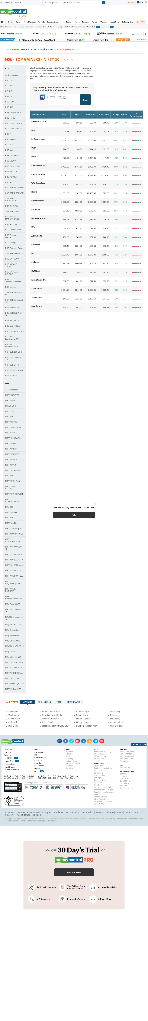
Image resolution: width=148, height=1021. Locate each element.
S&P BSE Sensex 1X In (14, 293)
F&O (66, 27)
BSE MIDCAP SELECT (11, 265)
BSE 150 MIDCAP (13, 326)
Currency (108, 27)
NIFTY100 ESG (12, 678)
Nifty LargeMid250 (13, 641)
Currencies (11, 758)
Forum (95, 22)
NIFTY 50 (9, 411)
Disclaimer (59, 812)
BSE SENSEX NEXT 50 (14, 314)
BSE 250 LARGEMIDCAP (12, 338)
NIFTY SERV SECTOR (11, 487)
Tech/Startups (29, 22)
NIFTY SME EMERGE (10, 590)
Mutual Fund (39, 750)
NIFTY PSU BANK (13, 481)
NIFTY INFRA (11, 449)
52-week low (82, 715)
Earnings (59, 27)
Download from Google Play (33, 787)
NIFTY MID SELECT (14, 662)
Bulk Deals (13, 726)
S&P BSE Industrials (14, 253)
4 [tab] (141, 34)
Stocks (68, 756)
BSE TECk (10, 96)
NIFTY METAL (11, 518)
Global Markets (6, 27)
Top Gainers (14, 711)
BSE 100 (9, 80)
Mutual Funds (66, 22)
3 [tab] (138, 34)
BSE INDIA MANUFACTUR (12, 218)
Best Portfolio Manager (103, 790)
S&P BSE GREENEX (14, 193)
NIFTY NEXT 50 (12, 395)
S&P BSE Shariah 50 (14, 188)
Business (69, 751)
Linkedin (83, 741)
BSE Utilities (10, 287)
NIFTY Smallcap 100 (14, 528)
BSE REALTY (11, 171)
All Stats (51, 27)
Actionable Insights (103, 887)
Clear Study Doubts (102, 799)
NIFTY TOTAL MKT (13, 667)
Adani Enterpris (38, 165)
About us (8, 812)
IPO (44, 27)
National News (100, 780)
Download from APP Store (54, 787)
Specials (19, 2)
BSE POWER (11, 177)
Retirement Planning (102, 751)
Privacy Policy (72, 812)
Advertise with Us (35, 812)
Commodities (52, 22)
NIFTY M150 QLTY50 (14, 684)
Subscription (128, 22)
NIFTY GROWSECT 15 (14, 548)
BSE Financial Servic (14, 248)
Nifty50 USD (10, 406)
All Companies (11, 75)
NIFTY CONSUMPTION (12, 540)
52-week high (82, 711)
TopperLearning (100, 797)
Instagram (77, 741)
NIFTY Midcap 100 (13, 427)
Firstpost (123, 776)
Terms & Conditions (104, 812)
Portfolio (41, 22)
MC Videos (98, 782)
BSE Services (11, 375)
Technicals (44, 702)
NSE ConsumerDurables (13, 597)
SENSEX (9, 91)
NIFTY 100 (10, 433)
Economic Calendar (34, 27)
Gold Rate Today (100, 771)
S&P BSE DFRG (12, 365)
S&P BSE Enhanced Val (14, 301)
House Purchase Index (103, 787)
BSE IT (8, 134)
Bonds (96, 794)
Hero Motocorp (38, 218)
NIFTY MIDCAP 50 (13, 438)
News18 (123, 774)
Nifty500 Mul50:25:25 (14, 646)
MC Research (39, 899)
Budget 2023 (39, 760)
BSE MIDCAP (11, 161)
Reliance (35, 262)
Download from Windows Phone (76, 787)
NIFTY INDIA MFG (13, 689)
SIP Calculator (100, 756)
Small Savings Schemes (104, 792)
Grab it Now (74, 872)
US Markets (93, 27)
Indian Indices (19, 27)
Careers (119, 812)
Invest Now (114, 22)
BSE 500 (9, 107)
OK (74, 514)
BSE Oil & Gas (11, 155)
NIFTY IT (9, 416)
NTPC (33, 130)
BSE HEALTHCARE (14, 123)
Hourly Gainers (83, 719)
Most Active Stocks (51, 711)
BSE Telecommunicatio (13, 280)
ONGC (33, 148)
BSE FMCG (10, 118)
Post (85, 100)
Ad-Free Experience (42, 887)
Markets (9, 22)
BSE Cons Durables (14, 129)
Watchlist (8, 755)
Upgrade (131, 2)
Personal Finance (82, 22)
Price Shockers (49, 722)
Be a (23, 16)
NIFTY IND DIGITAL (14, 673)
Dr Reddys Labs (38, 139)
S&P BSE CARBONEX (10, 199)
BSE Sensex (39, 766)
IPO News (70, 766)
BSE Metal (9, 150)
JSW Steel (35, 271)
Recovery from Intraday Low (55, 726)
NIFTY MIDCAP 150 (14, 560)
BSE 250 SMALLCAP (14, 331)
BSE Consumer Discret (12, 236)
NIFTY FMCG (11, 459)
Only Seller (13, 722)
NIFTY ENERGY (12, 454)
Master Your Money (127, 751)
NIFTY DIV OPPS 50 (14, 534)
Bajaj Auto (36, 209)
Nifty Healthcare (12, 635)
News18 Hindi (125, 781)
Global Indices (116, 726)
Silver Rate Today (101, 773)
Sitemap (26, 815)
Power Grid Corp (38, 121)
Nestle (34, 192)
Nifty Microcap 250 (13, 657)
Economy (69, 759)
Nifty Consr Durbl (12, 630)
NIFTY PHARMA (12, 470)
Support (48, 812)
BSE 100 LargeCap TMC (13, 358)
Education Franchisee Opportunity (103, 803)
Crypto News (99, 766)
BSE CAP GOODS (13, 112)
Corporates (73, 702)
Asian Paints (36, 289)
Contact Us (20, 812)
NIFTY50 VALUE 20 (13, 554)
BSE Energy (10, 243)
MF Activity (115, 711)
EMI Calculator (100, 754)
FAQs (18, 815)
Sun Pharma (36, 297)
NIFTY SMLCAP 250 (14, 576)
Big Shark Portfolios (77, 27)
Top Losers (13, 715)
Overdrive (124, 786)
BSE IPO (9, 182)
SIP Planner (99, 759)
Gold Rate (38, 763)
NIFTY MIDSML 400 (14, 565)
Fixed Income (9, 767)
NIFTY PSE (10, 476)
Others (75, 776)
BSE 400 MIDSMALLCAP (12, 345)
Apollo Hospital (38, 174)
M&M (33, 157)
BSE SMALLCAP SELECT (12, 273)
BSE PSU (9, 102)
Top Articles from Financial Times (72, 887)
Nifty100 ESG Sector (14, 625)
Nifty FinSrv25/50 (12, 604)
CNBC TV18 (124, 779)
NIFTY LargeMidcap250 (12, 582)
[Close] (146, 2)
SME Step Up (125, 767)
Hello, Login (143, 2)
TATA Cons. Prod (38, 183)
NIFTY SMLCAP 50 (13, 570)
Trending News (100, 775)
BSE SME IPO (11, 206)
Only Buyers (14, 719)
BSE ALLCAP (11, 224)
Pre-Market (39, 752)
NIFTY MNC (10, 465)
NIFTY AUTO (11, 523)
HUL (33, 253)
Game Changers (126, 754)
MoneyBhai (124, 761)
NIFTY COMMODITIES (12, 500)
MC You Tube (99, 785)
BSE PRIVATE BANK (14, 370)
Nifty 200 (9, 507)
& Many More (100, 899)
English (8, 2)
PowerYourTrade (126, 759)
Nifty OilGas (10, 651)
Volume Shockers (50, 719)
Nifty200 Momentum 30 (14, 618)
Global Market (40, 758)
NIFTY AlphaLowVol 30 (13, 610)
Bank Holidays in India (103, 768)
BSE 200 (9, 86)
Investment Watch (127, 756)
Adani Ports (36, 236)
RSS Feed (36, 815)
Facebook (65, 741)
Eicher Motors (37, 201)
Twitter (71, 741)
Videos (104, 22)
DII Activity (115, 719)
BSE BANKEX (11, 139)
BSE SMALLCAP (12, 166)
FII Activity (115, 715)
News (19, 22)
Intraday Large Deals (52, 715)
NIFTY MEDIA (11, 512)
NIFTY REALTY (12, 443)
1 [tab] (133, 34)
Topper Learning (126, 788)
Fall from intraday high (86, 726)
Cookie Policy (87, 812)
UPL (33, 227)
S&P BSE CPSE (12, 211)
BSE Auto (9, 145)
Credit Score (11, 761)
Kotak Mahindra (38, 280)
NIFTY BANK (11, 422)
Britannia (35, 245)
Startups (69, 768)
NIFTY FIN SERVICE (14, 494)
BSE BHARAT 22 (12, 320)
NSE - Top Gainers (66, 49)
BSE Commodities (13, 230)
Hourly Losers (82, 722)
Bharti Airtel (36, 306)
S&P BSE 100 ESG (13, 352)
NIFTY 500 (10, 400)
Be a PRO (141, 22)
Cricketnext (124, 783)
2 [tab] (135, 34)
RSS (89, 741)
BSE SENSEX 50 (12, 307)
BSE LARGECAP (12, 259)
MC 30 (39, 771)
